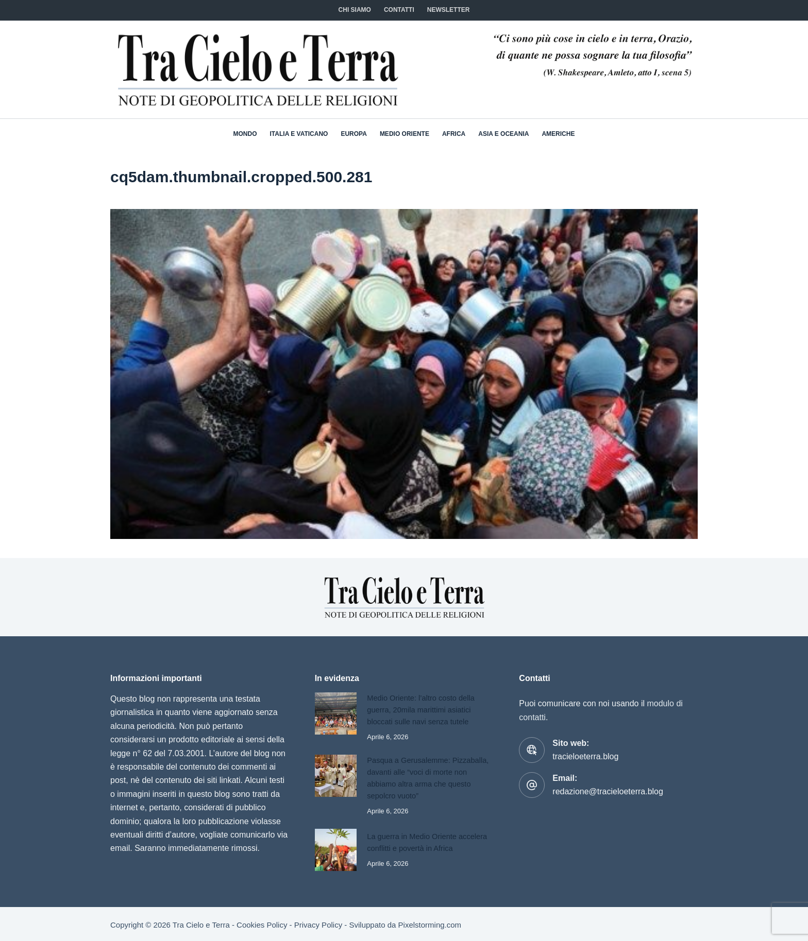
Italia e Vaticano (299, 133)
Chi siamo (355, 9)
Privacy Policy (318, 923)
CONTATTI (399, 9)
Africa (453, 133)
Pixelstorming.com (430, 923)
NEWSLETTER (448, 9)
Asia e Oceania (503, 133)
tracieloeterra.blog (585, 756)
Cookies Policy (262, 923)
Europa (353, 133)
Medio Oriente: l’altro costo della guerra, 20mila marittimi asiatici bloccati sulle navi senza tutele (422, 709)
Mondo (245, 133)
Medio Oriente (404, 133)
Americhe (558, 133)
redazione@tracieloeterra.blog (607, 791)
